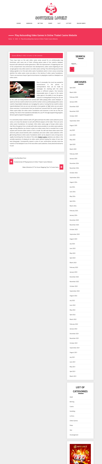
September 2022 (75, 291)
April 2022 (72, 315)
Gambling (29, 23)
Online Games (81, 23)
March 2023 (73, 263)
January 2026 (73, 102)
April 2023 (72, 258)
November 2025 (74, 111)
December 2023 (74, 220)
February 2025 (74, 154)
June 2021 (72, 362)
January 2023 (73, 272)
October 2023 (74, 229)
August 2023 (73, 239)
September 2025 (75, 121)
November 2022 (74, 281)
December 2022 (74, 277)
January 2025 (73, 159)
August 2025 (73, 125)
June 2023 (72, 248)
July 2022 (72, 300)
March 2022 (73, 319)
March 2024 (73, 206)
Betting (40, 23)
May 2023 (72, 253)
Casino (19, 23)
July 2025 (72, 130)
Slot (59, 23)
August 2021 (73, 352)
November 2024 (74, 168)
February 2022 (74, 324)
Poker (50, 23)
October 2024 (74, 173)
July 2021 (72, 357)
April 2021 (72, 371)
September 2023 (75, 234)
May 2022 (72, 310)
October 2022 (74, 286)
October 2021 (74, 343)
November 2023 (74, 225)
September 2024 (75, 177)
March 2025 (73, 149)
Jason (14, 55)
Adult (71, 397)
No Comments (38, 55)
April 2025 (72, 144)
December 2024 (74, 163)
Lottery (68, 23)
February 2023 (74, 267)
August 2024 (73, 182)
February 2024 (74, 211)
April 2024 (72, 201)
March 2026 (73, 92)
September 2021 (75, 348)
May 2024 (72, 196)
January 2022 (73, 329)
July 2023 (72, 244)
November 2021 (74, 338)
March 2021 (73, 376)
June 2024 (72, 192)
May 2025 (72, 140)
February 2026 (74, 97)
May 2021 (72, 367)
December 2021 (74, 334)
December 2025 (74, 106)
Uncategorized (74, 435)
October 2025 (74, 116)
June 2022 (72, 305)
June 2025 (72, 135)
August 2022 (73, 296)
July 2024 (72, 187)
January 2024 (73, 215)
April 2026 (72, 88)
